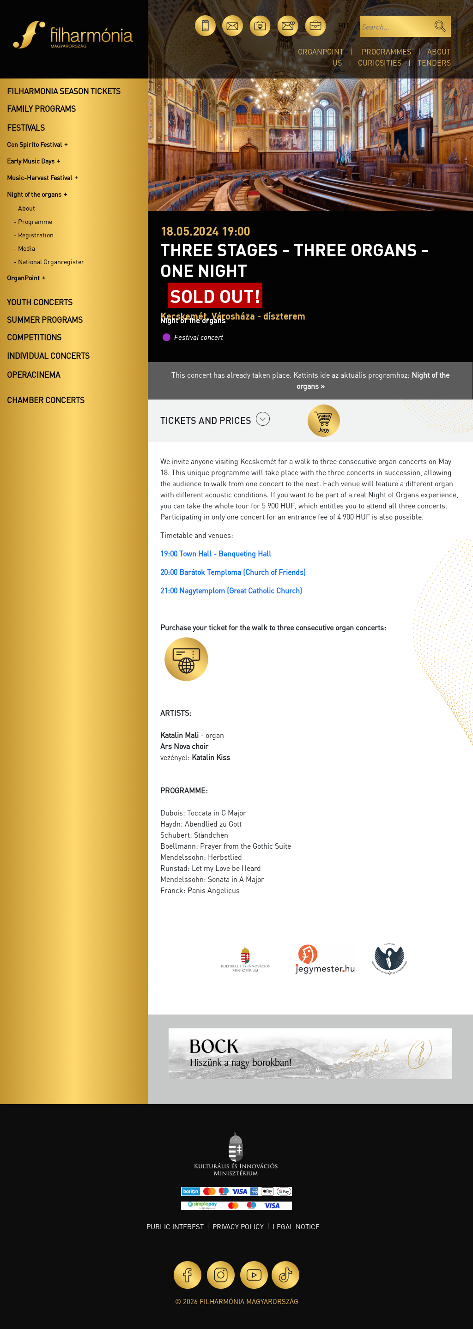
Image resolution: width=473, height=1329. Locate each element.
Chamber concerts (46, 400)
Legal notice (296, 1226)
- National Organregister (49, 261)
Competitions (34, 337)
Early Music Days (31, 161)
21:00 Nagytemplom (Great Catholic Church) (231, 590)
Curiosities (379, 62)
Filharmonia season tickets (64, 91)
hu (343, 26)
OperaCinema (33, 374)
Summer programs (45, 319)
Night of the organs (34, 194)
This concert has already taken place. (232, 375)
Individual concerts (48, 355)
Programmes (386, 51)
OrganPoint (321, 51)
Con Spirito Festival (34, 144)
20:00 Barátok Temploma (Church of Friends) (233, 572)
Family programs (41, 108)
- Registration (34, 234)
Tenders (434, 62)
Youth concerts (40, 302)
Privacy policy (238, 1226)
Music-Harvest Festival (39, 177)
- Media (24, 248)
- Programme (33, 221)
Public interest (175, 1226)
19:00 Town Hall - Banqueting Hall (215, 553)
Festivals (26, 127)
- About (24, 208)
